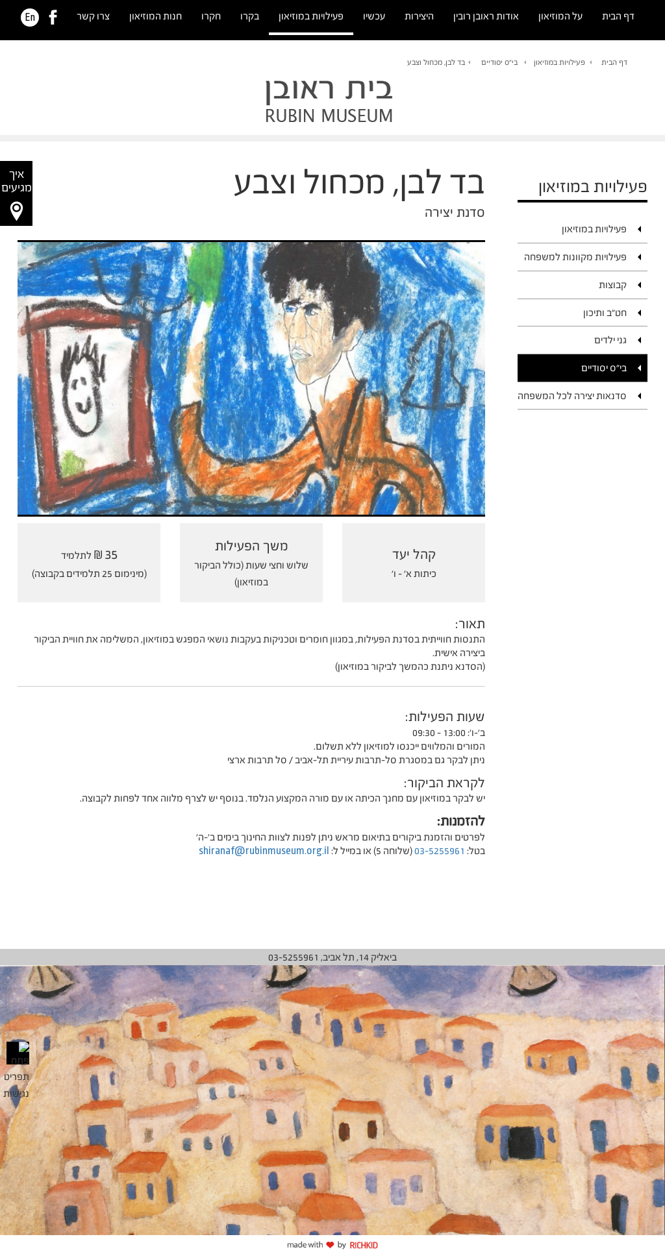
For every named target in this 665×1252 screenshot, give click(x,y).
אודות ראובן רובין (486, 16)
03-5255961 (439, 850)
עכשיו (374, 16)
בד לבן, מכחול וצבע (436, 62)
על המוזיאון (560, 16)
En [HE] (30, 17)
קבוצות (613, 284)
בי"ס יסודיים (499, 62)
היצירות (419, 16)
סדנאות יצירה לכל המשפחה (572, 395)
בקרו (249, 16)
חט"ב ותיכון (605, 312)
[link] (53, 17)
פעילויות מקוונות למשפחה (575, 257)
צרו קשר (93, 16)
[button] (16, 193)
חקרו (211, 16)
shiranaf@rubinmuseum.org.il (264, 850)
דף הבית (618, 16)
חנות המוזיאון (155, 16)
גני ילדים (610, 340)
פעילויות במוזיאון (311, 16)
